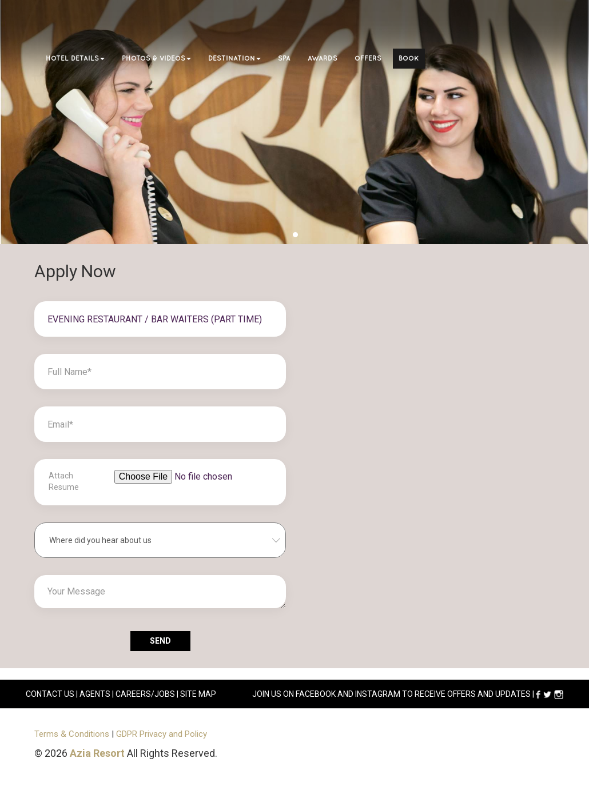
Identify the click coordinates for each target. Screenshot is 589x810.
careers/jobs (145, 694)
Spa (284, 58)
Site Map (198, 694)
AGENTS (94, 694)
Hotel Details (75, 58)
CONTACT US (50, 694)
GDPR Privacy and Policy (161, 734)
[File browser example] (193, 487)
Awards (322, 58)
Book (409, 58)
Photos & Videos (156, 58)
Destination (234, 58)
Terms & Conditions (71, 734)
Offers (368, 58)
